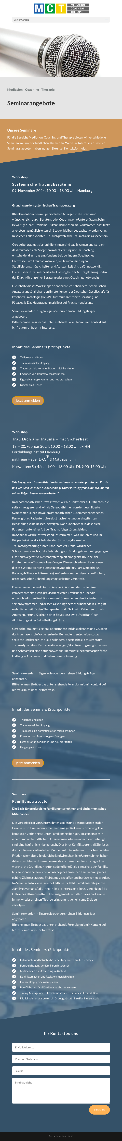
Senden (99, 1109)
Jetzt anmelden (28, 400)
